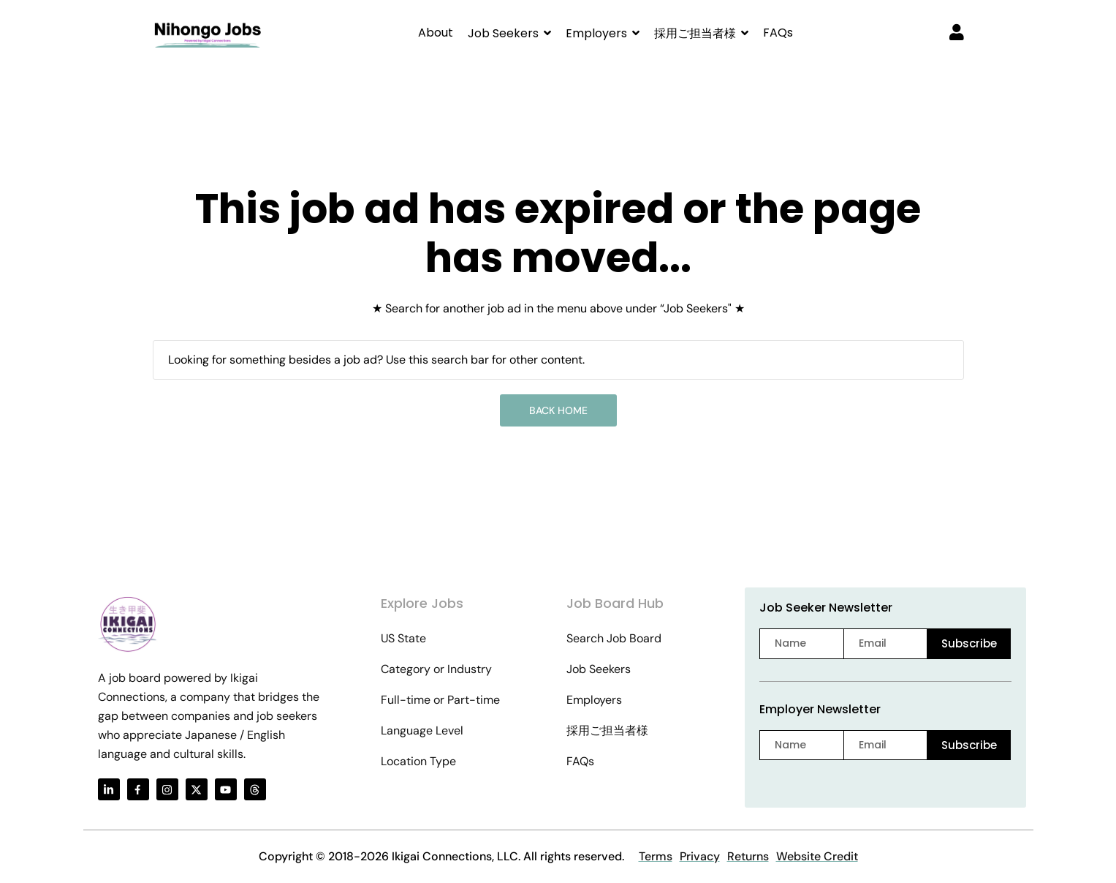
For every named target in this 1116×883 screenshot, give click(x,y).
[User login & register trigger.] (956, 33)
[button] (509, 33)
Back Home (558, 410)
